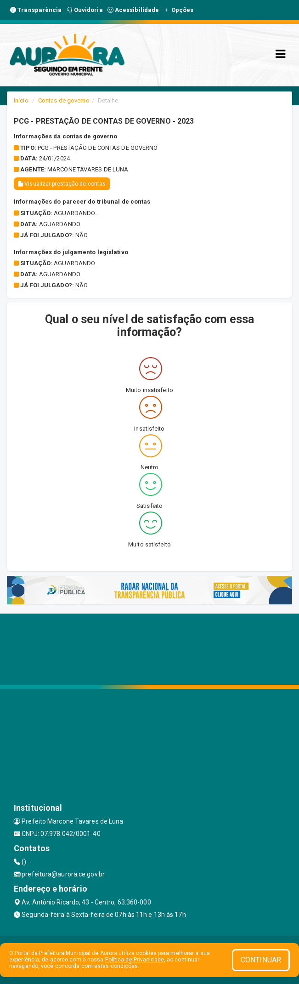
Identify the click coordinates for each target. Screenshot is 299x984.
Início (21, 100)
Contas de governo (64, 100)
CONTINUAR (261, 960)
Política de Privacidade (134, 959)
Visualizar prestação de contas (62, 184)
